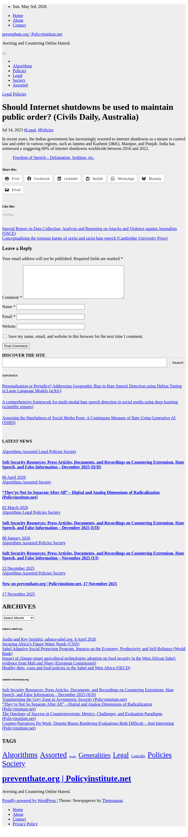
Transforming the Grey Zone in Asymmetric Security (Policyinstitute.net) (64, 706)
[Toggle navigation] (4, 53)
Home (18, 15)
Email (8, 323)
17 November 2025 (18, 600)
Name (8, 313)
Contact (19, 25)
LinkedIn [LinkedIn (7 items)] (138, 762)
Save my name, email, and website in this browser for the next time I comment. (75, 342)
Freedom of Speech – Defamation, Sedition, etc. (53, 157)
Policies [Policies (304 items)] (160, 761)
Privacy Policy (25, 830)
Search (177, 369)
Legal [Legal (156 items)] (121, 761)
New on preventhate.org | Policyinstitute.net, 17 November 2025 (59, 590)
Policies (19, 70)
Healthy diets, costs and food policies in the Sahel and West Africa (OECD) (66, 674)
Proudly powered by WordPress (29, 807)
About (18, 20)
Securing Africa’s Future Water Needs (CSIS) (40, 650)
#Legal (30, 130)
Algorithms (22, 66)
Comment (12, 303)
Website (9, 332)
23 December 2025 (18, 574)
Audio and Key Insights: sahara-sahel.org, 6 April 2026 (49, 645)
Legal (17, 75)
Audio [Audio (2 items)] (72, 762)
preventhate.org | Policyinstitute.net (32, 34)
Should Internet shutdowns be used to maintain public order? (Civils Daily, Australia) (87, 112)
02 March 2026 (15, 514)
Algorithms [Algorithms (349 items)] (20, 761)
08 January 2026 (16, 544)
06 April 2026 (14, 483)
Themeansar (112, 807)
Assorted (20, 85)
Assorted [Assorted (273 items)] (53, 761)
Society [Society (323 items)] (13, 770)
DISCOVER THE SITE (23, 361)
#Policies (46, 130)
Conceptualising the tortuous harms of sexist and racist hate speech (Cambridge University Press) (85, 238)
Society (19, 80)
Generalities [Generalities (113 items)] (94, 761)
